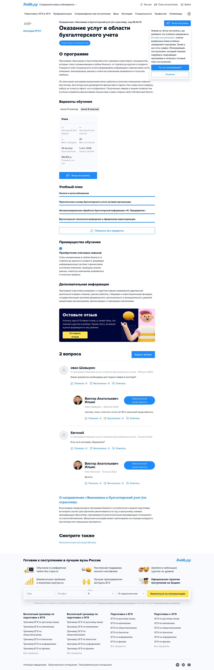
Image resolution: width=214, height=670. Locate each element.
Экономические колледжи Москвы (77, 542)
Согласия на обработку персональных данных (116, 603)
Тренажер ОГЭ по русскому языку (85, 622)
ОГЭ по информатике (165, 637)
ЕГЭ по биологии (120, 632)
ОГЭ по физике (162, 641)
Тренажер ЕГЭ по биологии (37, 639)
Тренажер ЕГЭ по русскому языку (41, 622)
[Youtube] (189, 665)
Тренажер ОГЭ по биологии (81, 639)
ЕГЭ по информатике (122, 637)
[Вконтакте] (177, 665)
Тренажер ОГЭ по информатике (83, 644)
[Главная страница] (30, 4)
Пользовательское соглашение (95, 664)
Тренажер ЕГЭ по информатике (39, 644)
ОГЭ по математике (164, 623)
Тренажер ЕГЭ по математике (38, 626)
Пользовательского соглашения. (167, 603)
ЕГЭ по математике (121, 623)
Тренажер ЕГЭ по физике (36, 648)
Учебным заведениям (34, 664)
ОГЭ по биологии (163, 632)
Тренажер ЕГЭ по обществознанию (32, 633)
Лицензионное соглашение (62, 664)
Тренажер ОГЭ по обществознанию (76, 633)
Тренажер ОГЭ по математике (82, 626)
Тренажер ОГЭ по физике (80, 648)
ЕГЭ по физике (118, 641)
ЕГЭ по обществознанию (124, 627)
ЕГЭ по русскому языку (123, 618)
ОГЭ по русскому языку (166, 618)
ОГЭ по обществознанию (167, 627)
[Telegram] (183, 665)
